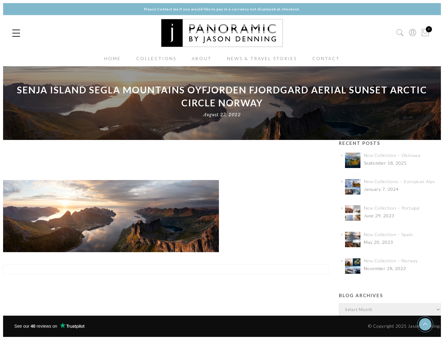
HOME (112, 58)
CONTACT (326, 58)
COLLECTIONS (156, 58)
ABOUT (202, 58)
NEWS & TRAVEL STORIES (262, 58)
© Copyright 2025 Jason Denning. (404, 326)
